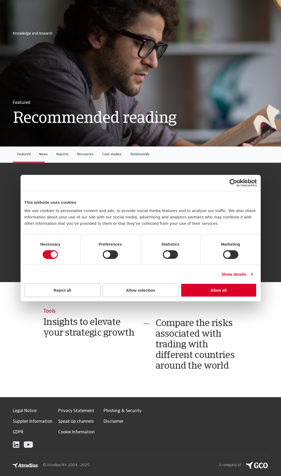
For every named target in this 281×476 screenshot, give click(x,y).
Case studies (112, 154)
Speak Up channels (76, 422)
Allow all (219, 290)
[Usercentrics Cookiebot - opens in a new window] (233, 183)
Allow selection (140, 290)
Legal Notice (25, 411)
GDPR (18, 432)
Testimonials (140, 154)
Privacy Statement (76, 411)
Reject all (62, 290)
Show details (233, 274)
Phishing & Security (122, 411)
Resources (85, 154)
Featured (24, 154)
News (43, 154)
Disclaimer (114, 422)
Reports (62, 154)
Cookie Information (76, 432)
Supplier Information (32, 422)
